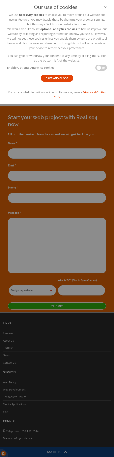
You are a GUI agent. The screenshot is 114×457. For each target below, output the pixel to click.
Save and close (57, 78)
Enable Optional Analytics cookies (30, 67)
